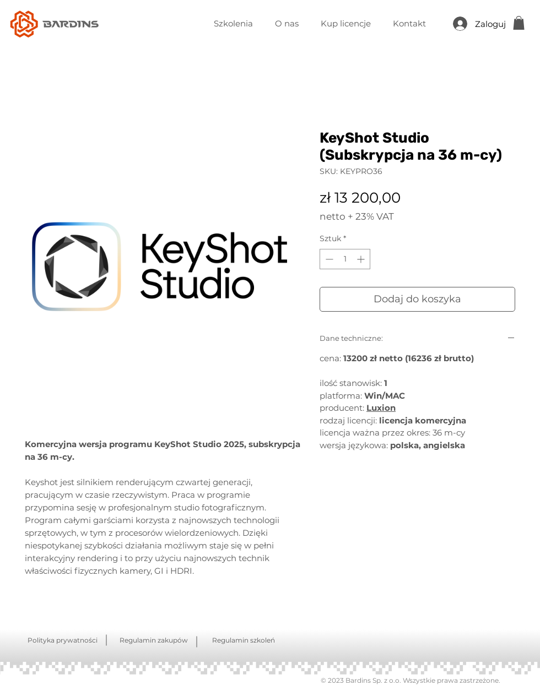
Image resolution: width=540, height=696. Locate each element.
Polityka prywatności (63, 640)
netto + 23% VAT (357, 216)
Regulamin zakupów (154, 640)
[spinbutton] (345, 259)
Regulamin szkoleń (243, 640)
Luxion (381, 408)
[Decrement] (328, 259)
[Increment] (362, 259)
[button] (519, 23)
